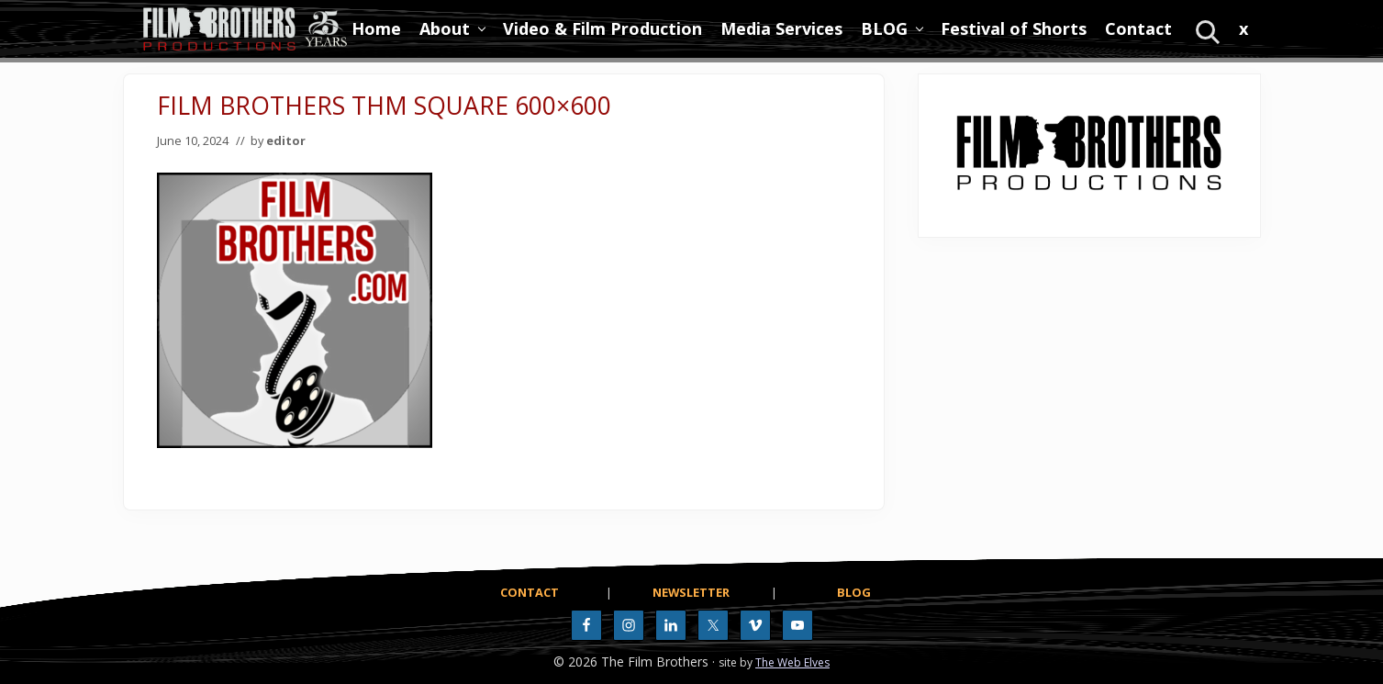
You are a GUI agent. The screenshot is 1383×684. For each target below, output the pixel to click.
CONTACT (529, 592)
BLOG (854, 592)
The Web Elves (792, 662)
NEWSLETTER (691, 592)
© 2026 (575, 661)
